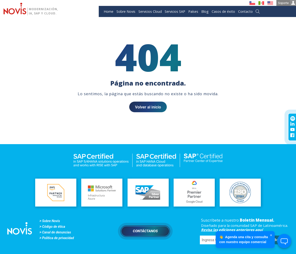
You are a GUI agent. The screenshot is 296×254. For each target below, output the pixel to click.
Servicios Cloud (150, 11)
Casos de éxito (223, 11)
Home (108, 11)
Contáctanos (145, 231)
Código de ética (53, 227)
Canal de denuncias (56, 232)
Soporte (287, 3)
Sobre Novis (125, 11)
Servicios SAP (175, 11)
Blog (205, 11)
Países (193, 11)
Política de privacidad (58, 238)
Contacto (245, 11)
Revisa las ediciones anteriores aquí (232, 229)
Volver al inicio (148, 107)
